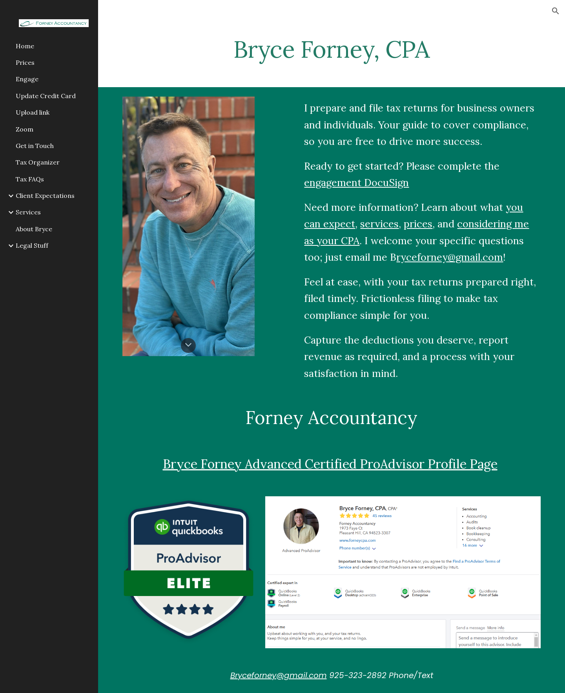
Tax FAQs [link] (30, 179)
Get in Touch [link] (35, 146)
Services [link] (28, 212)
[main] (331, 49)
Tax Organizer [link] (38, 162)
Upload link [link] (32, 112)
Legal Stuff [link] (32, 245)
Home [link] (25, 46)
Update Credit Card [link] (46, 96)
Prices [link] (25, 62)
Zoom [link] (24, 129)
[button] (555, 11)
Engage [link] (27, 79)
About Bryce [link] (34, 229)
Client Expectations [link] (45, 195)
